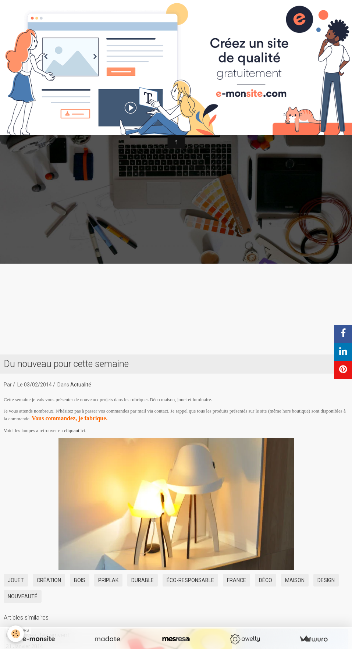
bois (79, 580)
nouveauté (23, 596)
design (326, 580)
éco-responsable (190, 580)
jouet (16, 580)
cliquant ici (74, 430)
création (49, 580)
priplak (108, 580)
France (236, 580)
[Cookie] (15, 633)
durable (142, 580)
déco (265, 580)
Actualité (80, 385)
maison (295, 580)
